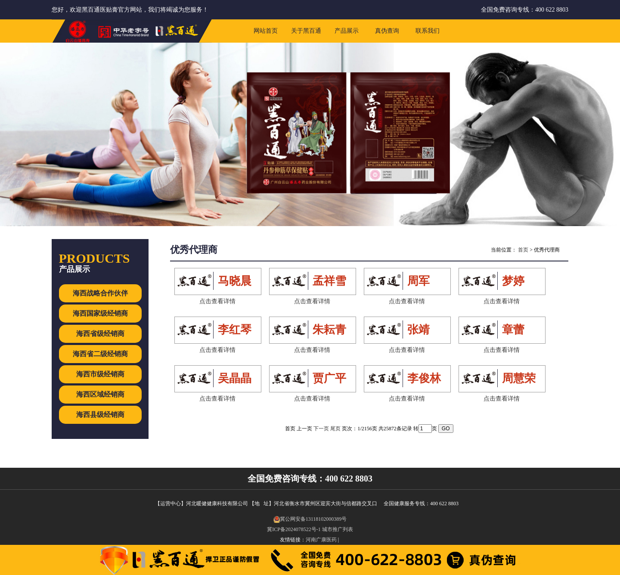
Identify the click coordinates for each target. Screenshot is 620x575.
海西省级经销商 (100, 333)
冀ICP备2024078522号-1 (294, 529)
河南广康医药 (321, 540)
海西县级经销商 (100, 414)
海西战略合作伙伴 (100, 293)
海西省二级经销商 (100, 353)
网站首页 (266, 31)
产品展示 (347, 31)
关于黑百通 (306, 31)
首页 (523, 250)
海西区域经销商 (100, 394)
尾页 (335, 429)
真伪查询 (387, 31)
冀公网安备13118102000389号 (310, 519)
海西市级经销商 (100, 374)
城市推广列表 (337, 529)
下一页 (321, 429)
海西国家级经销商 (100, 313)
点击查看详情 (217, 301)
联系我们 (427, 31)
